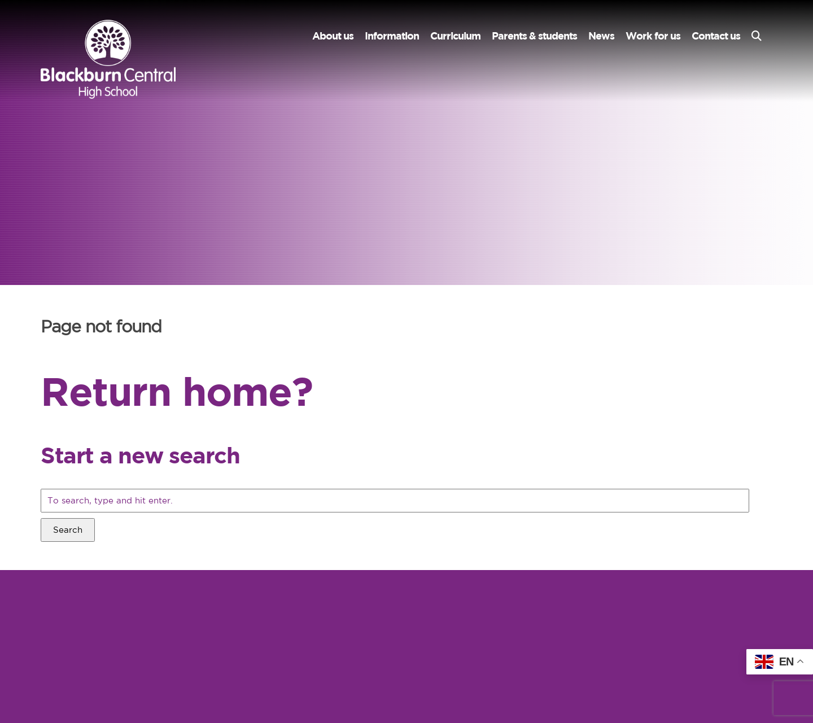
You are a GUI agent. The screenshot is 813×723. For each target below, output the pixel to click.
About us (332, 36)
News (601, 36)
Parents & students (534, 36)
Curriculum (455, 36)
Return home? (176, 391)
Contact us (716, 36)
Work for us (653, 36)
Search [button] (67, 529)
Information (392, 36)
